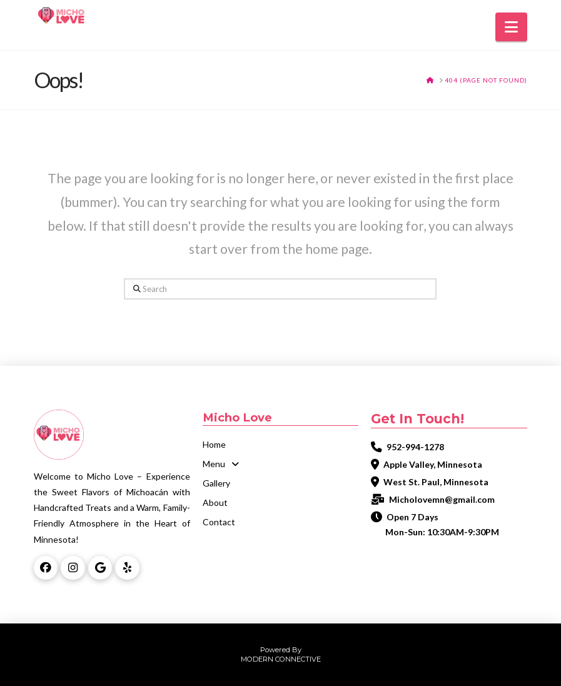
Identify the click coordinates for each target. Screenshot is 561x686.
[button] (511, 27)
